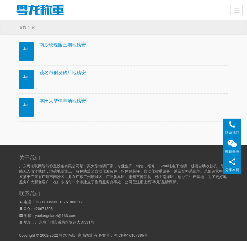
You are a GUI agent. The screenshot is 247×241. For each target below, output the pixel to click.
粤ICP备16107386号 (130, 235)
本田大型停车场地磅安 (62, 101)
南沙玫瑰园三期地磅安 (62, 45)
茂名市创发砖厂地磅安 (62, 72)
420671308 (43, 208)
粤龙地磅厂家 (70, 235)
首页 (22, 27)
